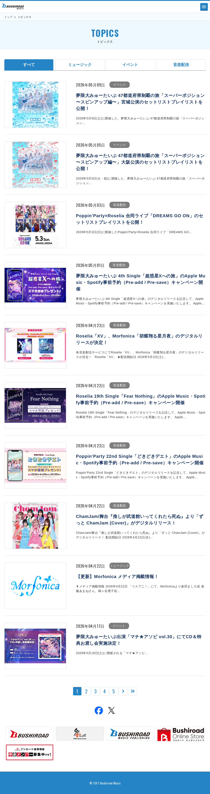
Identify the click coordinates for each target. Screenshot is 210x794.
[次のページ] (123, 691)
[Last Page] (132, 691)
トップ (8, 17)
